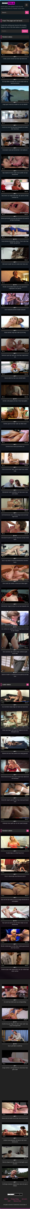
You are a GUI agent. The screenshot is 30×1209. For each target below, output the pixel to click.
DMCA (6, 1199)
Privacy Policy (15, 1199)
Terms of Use (17, 1201)
